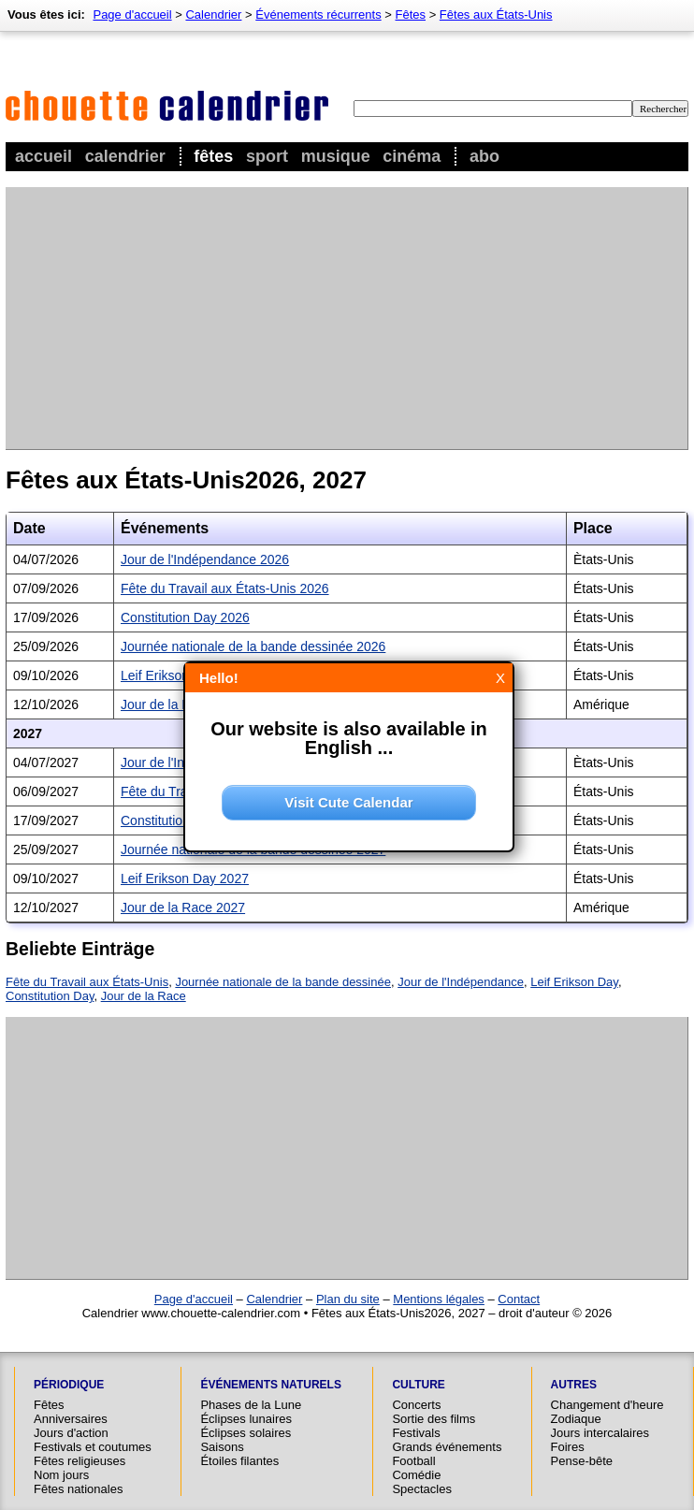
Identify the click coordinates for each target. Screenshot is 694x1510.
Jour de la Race (143, 996)
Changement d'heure (607, 1405)
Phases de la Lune (250, 1405)
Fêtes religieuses (79, 1461)
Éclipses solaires (245, 1433)
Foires (568, 1447)
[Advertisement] (300, 318)
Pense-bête (582, 1461)
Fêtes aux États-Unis (496, 14)
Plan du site (348, 1299)
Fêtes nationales (78, 1489)
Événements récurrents (318, 14)
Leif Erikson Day (574, 982)
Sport (267, 156)
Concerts (416, 1405)
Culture (418, 1384)
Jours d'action (71, 1433)
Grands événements (446, 1447)
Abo (484, 156)
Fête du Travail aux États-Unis (87, 982)
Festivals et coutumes (93, 1447)
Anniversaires (71, 1419)
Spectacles (422, 1489)
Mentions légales (438, 1299)
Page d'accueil (132, 14)
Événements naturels (270, 1384)
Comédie (416, 1475)
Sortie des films (433, 1419)
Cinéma (412, 156)
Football (413, 1461)
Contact (519, 1299)
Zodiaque (576, 1419)
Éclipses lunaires (246, 1419)
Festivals (416, 1433)
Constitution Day (50, 996)
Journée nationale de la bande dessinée (283, 982)
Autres (574, 1384)
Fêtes (213, 156)
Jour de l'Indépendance (461, 982)
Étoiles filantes (239, 1461)
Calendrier (125, 156)
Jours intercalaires (600, 1433)
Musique (335, 156)
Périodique (69, 1384)
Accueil (43, 156)
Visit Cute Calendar (348, 802)
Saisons (221, 1447)
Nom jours (61, 1475)
